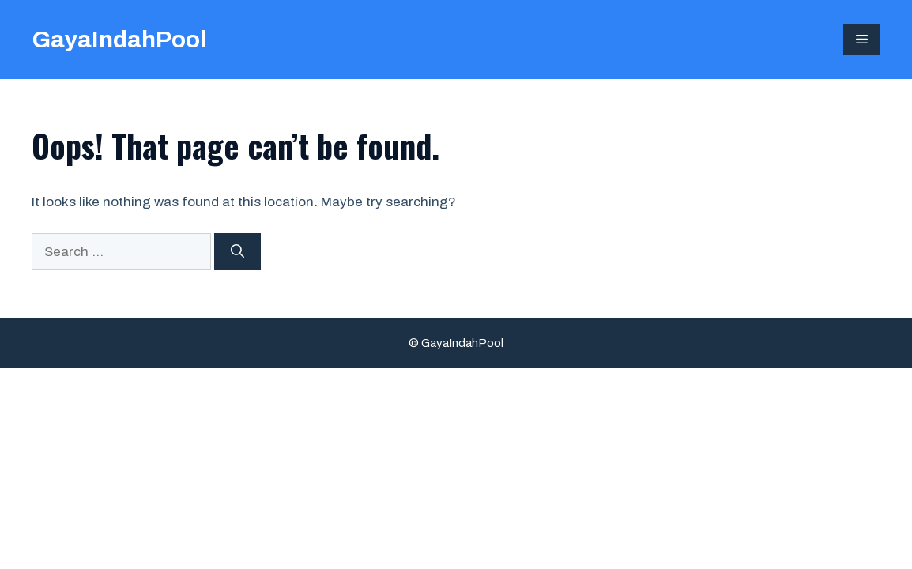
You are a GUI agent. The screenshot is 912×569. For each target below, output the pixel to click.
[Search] (237, 252)
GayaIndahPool (119, 39)
